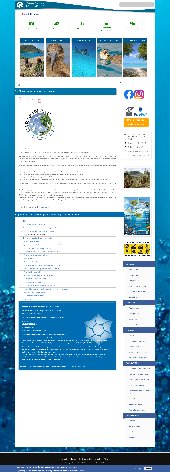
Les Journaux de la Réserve (139, 369)
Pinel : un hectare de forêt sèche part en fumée (39, 231)
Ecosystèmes (134, 281)
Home (19, 85)
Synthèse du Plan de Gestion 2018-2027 (142, 392)
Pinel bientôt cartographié (32, 272)
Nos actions (133, 325)
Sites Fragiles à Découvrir (138, 286)
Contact (132, 421)
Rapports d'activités (136, 399)
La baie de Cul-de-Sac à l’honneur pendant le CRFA (42, 252)
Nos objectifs (133, 319)
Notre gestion (134, 314)
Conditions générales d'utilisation (90, 459)
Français (34, 14)
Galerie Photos (134, 275)
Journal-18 (45, 207)
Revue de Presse (135, 404)
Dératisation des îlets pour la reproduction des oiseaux (42, 265)
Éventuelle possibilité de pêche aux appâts (37, 238)
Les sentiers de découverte (139, 292)
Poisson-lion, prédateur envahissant (36, 255)
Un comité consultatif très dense (34, 224)
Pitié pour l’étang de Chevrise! (34, 262)
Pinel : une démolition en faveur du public (37, 248)
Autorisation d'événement (106, 29)
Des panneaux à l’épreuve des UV (35, 282)
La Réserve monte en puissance (34, 235)
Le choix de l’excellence (31, 241)
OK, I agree (137, 469)
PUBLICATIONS (109, 40)
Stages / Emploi (134, 437)
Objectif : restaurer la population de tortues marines (41, 269)
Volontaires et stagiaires (138, 358)
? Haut (161, 445)
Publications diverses (137, 410)
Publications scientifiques (138, 374)
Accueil (64, 459)
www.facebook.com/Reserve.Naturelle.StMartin (46, 317)
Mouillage (81, 29)
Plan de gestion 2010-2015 (139, 380)
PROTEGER (58, 40)
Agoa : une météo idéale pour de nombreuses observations (43, 245)
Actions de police (29, 258)
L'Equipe (73, 459)
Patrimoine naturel (135, 308)
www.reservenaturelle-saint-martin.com (41, 352)
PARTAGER (83, 40)
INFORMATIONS (135, 40)
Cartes (131, 336)
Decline (148, 469)
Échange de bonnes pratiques (34, 296)
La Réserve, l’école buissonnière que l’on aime (40, 286)
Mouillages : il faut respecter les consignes (38, 275)
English (25, 14)
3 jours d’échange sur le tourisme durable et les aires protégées (46, 289)
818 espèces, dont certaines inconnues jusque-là (40, 228)
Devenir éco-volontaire (30, 29)
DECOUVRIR (32, 40)
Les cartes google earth (137, 341)
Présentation (133, 270)
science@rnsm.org (39, 330)
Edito (24, 221)
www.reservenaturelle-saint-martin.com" (49, 359)
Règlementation (134, 426)
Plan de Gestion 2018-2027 (139, 385)
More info (82, 471)
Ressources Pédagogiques (139, 352)
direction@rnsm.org (29, 324)
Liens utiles (133, 297)
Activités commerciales (131, 29)
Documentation (134, 347)
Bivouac (56, 29)
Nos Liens (132, 432)
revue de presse (29, 299)
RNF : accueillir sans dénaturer (34, 292)
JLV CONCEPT (89, 465)
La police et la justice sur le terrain (35, 279)
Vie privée (107, 459)
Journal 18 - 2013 (25, 97)
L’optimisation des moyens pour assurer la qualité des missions (48, 214)
